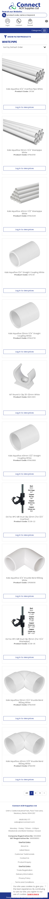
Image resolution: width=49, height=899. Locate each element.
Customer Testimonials (24, 854)
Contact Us (24, 858)
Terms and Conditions (24, 882)
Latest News (24, 850)
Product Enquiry (24, 862)
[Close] (45, 886)
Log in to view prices (24, 107)
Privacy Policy (24, 878)
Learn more (33, 894)
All (27, 793)
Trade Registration (24, 870)
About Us (24, 846)
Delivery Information (24, 874)
